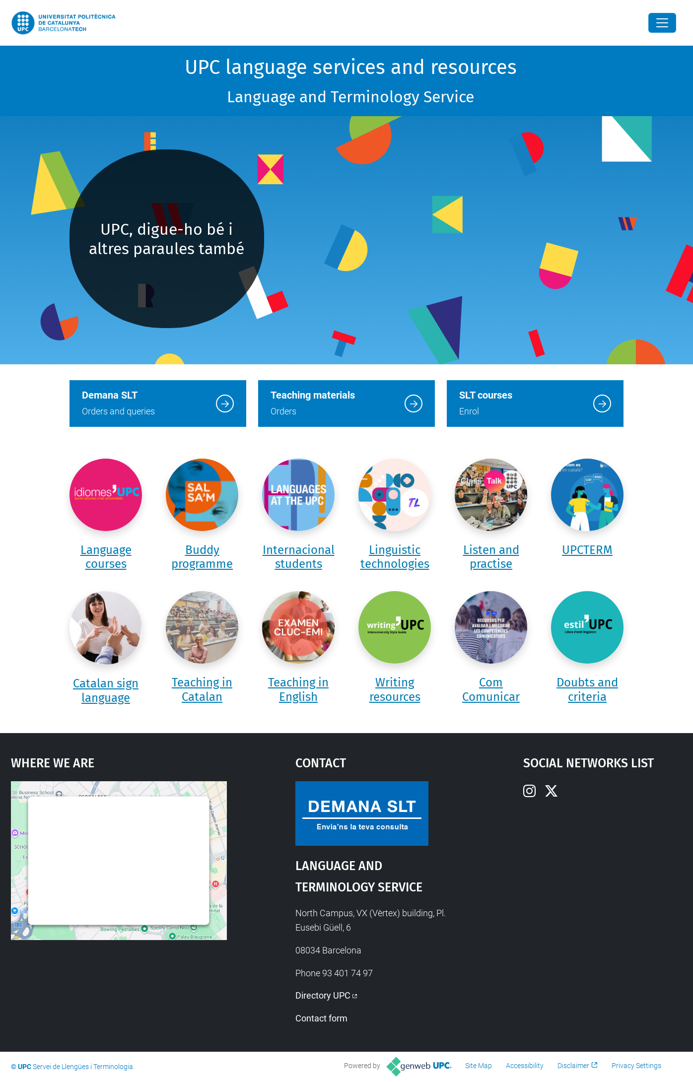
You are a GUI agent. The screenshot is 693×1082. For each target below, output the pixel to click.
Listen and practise (491, 557)
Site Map (478, 1066)
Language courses (106, 557)
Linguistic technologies (394, 557)
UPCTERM (587, 550)
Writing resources (394, 690)
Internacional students (299, 557)
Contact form (321, 1018)
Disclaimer (573, 1066)
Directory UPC (322, 995)
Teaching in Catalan (202, 690)
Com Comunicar (491, 690)
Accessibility (525, 1066)
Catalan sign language (106, 690)
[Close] (662, 23)
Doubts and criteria (587, 690)
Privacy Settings (636, 1066)
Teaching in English (298, 690)
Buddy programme (202, 557)
